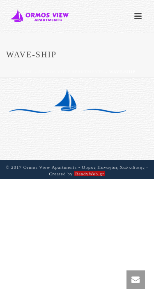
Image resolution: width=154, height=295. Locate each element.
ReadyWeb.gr (89, 173)
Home (25, 72)
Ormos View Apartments (71, 72)
